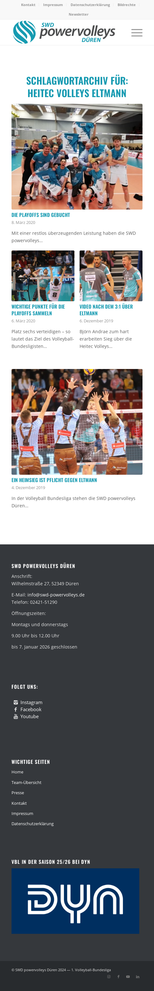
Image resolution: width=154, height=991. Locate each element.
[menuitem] (28, 4)
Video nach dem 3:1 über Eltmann (106, 310)
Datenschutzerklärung (90, 4)
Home (17, 772)
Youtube (29, 716)
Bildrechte (127, 4)
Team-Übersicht (27, 782)
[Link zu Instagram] (109, 976)
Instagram (31, 702)
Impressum (53, 4)
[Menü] (133, 32)
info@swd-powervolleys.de (56, 595)
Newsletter (79, 14)
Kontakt (28, 4)
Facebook (31, 709)
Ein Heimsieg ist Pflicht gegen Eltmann (54, 479)
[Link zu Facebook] (118, 976)
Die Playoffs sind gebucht (41, 214)
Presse (18, 792)
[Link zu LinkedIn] (137, 976)
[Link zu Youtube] (128, 976)
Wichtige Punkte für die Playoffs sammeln (38, 310)
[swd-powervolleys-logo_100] (64, 32)
